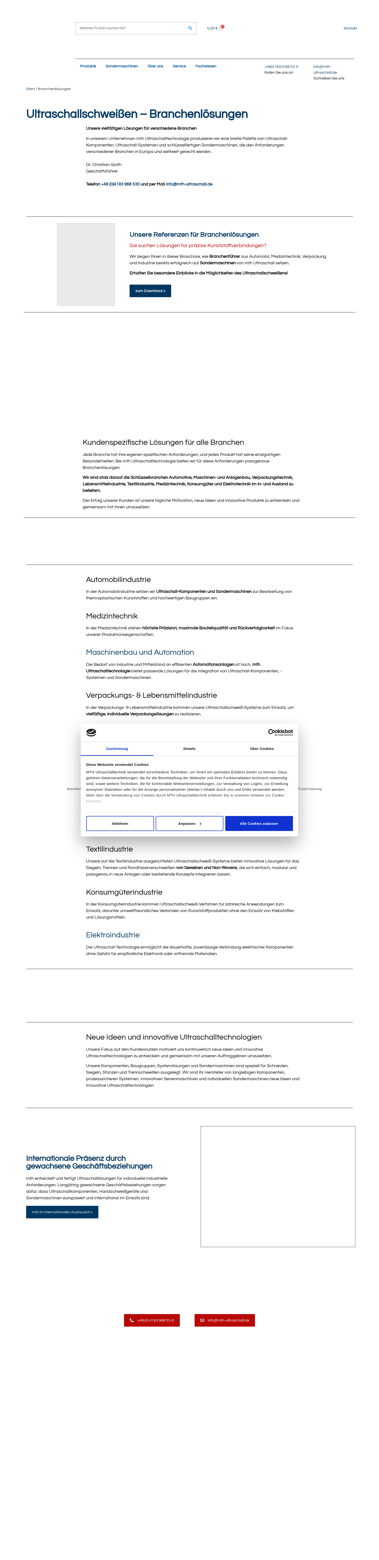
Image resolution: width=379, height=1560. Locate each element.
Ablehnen (120, 823)
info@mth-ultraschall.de (189, 184)
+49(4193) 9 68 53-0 (281, 67)
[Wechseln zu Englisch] (334, 28)
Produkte (88, 66)
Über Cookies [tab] (262, 749)
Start (30, 89)
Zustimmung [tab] (117, 749)
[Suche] (190, 28)
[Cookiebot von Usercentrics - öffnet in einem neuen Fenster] (272, 732)
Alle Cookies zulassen (259, 823)
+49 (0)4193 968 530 (120, 184)
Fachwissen (206, 66)
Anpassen (189, 823)
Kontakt (350, 28)
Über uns (155, 66)
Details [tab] (189, 749)
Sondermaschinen (122, 66)
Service (179, 66)
